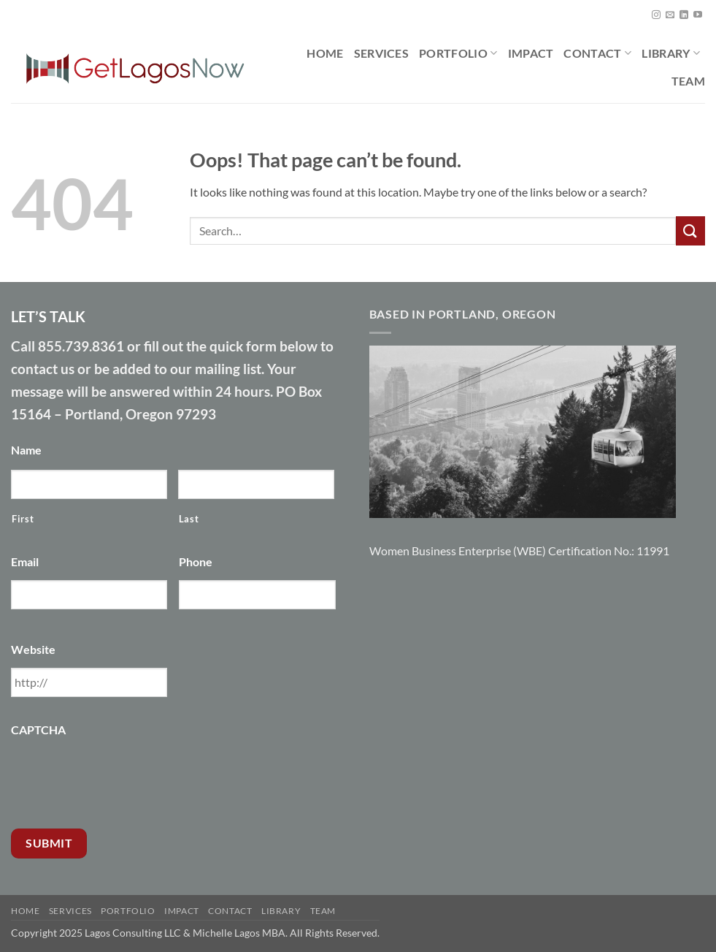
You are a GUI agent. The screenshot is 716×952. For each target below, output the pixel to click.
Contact (597, 53)
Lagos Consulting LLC (133, 932)
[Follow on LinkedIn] (684, 15)
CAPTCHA (38, 729)
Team (688, 81)
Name (26, 450)
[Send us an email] (670, 15)
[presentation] (122, 776)
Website (33, 649)
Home (325, 53)
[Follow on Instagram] (656, 15)
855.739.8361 (81, 346)
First (23, 519)
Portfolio (458, 53)
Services (381, 53)
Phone (195, 561)
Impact (531, 53)
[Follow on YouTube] (697, 15)
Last (189, 519)
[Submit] (690, 230)
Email (25, 561)
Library (671, 53)
